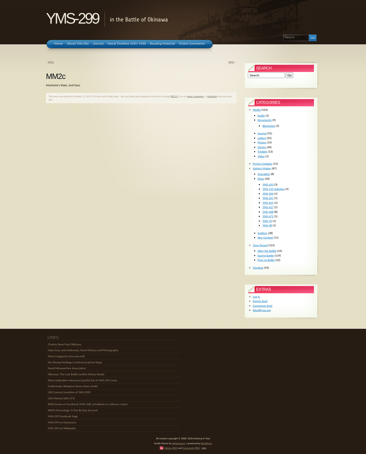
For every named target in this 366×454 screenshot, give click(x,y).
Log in (256, 296)
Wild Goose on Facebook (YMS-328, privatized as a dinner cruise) (87, 404)
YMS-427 (267, 207)
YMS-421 (267, 202)
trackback (212, 96)
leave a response (195, 96)
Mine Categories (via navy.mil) (66, 356)
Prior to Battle (266, 260)
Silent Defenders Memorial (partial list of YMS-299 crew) (82, 380)
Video (261, 156)
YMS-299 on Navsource (62, 422)
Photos (262, 142)
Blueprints (268, 126)
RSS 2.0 (174, 96)
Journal (262, 133)
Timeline (258, 267)
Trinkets (262, 151)
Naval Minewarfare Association (67, 368)
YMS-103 (267, 184)
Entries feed (260, 301)
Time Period (260, 245)
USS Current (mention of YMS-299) (69, 392)
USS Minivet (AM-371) (61, 398)
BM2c (231, 62)
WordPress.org (262, 310)
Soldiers (262, 233)
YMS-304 (267, 193)
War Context (265, 237)
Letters (262, 138)
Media (257, 109)
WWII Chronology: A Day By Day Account (73, 410)
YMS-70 (267, 221)
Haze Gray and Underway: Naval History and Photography (83, 350)
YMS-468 (267, 212)
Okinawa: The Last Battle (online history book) (76, 374)
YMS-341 (267, 198)
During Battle (266, 255)
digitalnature (178, 443)
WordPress (206, 443)
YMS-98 (267, 225)
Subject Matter (262, 168)
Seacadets (264, 174)
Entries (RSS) (170, 448)
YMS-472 (267, 216)
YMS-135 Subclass (273, 189)
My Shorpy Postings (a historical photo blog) (75, 362)
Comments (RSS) (191, 448)
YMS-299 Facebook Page (63, 416)
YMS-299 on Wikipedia (62, 428)
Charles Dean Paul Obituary (64, 344)
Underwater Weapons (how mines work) (73, 386)
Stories (262, 147)
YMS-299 (72, 18)
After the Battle (267, 251)
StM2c (51, 62)
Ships (261, 178)
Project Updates (262, 163)
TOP (204, 448)
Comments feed (262, 305)
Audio (261, 115)
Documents (265, 120)
